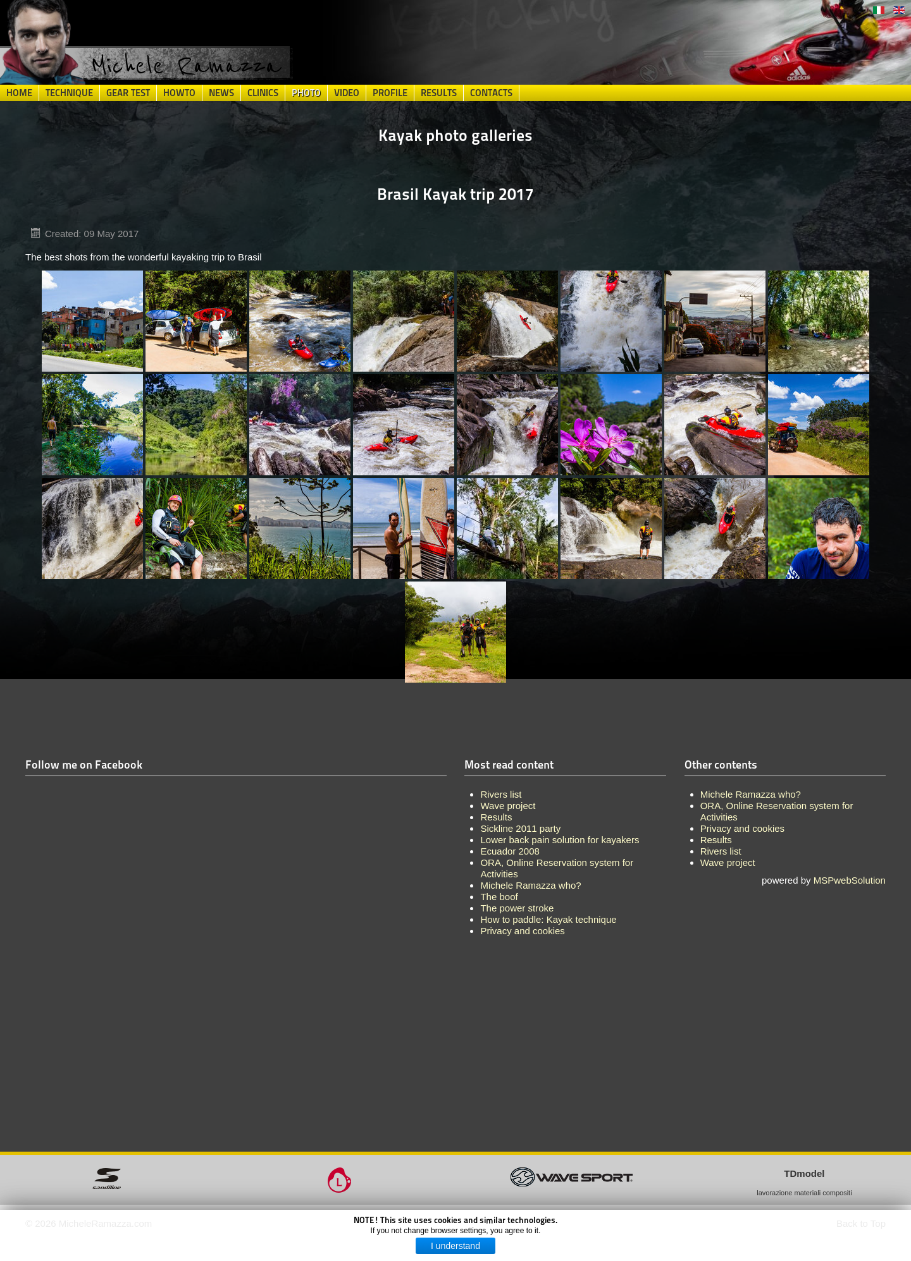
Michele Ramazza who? (750, 794)
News (221, 93)
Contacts (491, 93)
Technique (69, 93)
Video (346, 93)
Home (19, 93)
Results (439, 93)
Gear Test (128, 93)
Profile (390, 93)
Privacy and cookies (742, 828)
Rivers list (720, 851)
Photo (306, 93)
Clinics (262, 93)
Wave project (727, 862)
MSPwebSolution (850, 880)
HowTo (179, 93)
